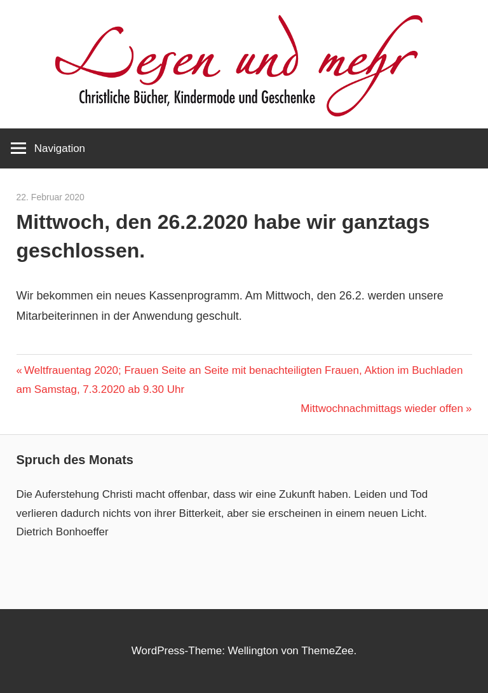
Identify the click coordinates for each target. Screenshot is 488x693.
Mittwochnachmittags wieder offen (382, 408)
